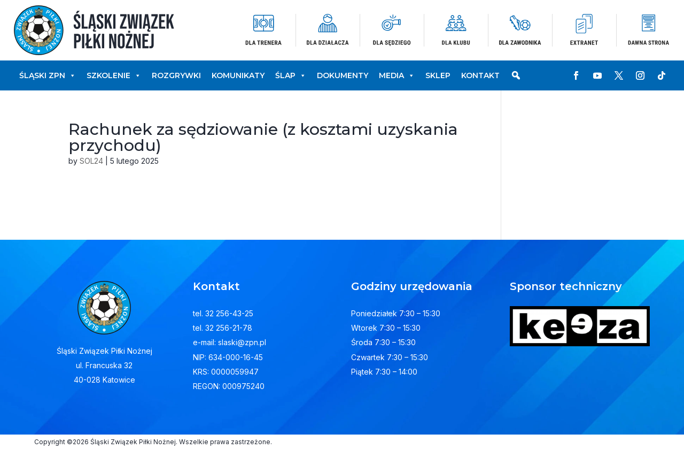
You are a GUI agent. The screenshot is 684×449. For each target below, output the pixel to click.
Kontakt (480, 75)
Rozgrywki (176, 75)
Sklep (437, 75)
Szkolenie (114, 75)
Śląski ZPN (47, 75)
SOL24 (91, 160)
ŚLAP (290, 75)
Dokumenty (342, 75)
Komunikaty (238, 75)
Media (397, 75)
